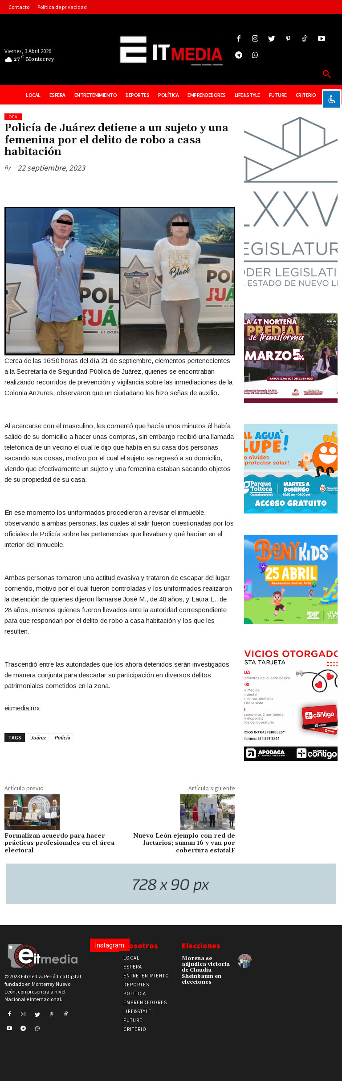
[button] (327, 74)
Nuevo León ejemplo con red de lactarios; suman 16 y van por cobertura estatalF (184, 843)
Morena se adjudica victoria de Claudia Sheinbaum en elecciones (206, 970)
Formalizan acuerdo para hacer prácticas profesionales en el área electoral (59, 843)
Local (13, 116)
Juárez (37, 737)
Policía (62, 737)
